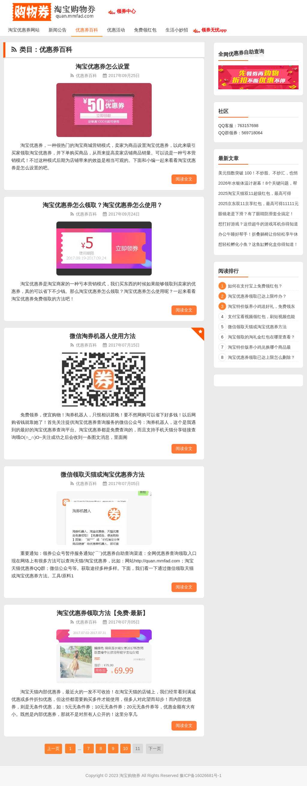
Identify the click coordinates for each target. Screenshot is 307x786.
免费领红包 (145, 29)
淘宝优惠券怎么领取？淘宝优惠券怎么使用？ (102, 205)
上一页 (53, 748)
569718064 (252, 132)
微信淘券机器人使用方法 (103, 336)
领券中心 (126, 11)
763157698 (247, 125)
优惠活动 (116, 29)
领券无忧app (214, 30)
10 (125, 748)
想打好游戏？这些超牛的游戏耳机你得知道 (258, 224)
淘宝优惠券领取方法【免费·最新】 (102, 613)
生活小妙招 (176, 29)
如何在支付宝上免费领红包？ (255, 286)
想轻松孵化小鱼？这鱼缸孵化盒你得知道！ (258, 244)
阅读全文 (184, 179)
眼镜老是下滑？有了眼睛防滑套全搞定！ (256, 213)
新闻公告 (58, 29)
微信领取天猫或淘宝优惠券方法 (103, 474)
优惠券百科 (87, 29)
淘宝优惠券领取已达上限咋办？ (257, 296)
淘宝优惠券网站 (24, 29)
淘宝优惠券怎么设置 (103, 66)
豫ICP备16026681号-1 (201, 775)
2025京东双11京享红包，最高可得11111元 (258, 203)
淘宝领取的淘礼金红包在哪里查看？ (261, 337)
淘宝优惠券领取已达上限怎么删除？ (261, 357)
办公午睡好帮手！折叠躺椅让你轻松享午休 (258, 234)
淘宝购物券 (129, 775)
